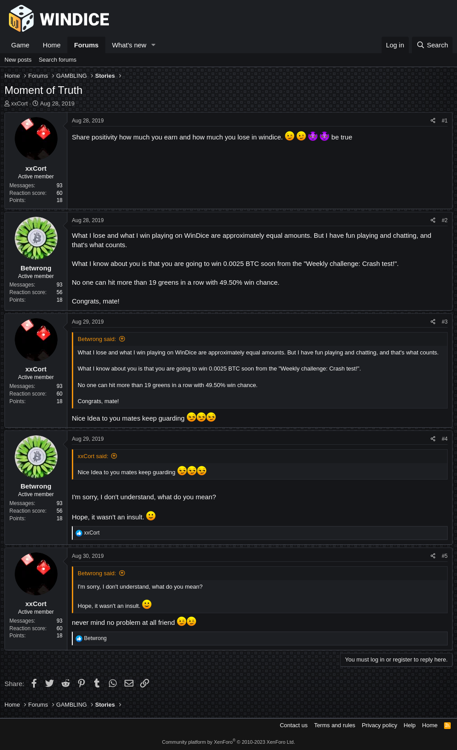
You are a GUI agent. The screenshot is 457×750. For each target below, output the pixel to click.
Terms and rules (334, 725)
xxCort (19, 103)
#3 (445, 322)
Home (52, 45)
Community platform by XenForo (228, 742)
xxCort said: (93, 456)
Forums (86, 45)
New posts (18, 59)
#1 (445, 121)
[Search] (432, 45)
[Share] (433, 121)
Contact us (293, 725)
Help (410, 725)
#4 (445, 439)
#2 (445, 220)
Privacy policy (379, 725)
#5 (445, 556)
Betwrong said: (97, 339)
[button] (153, 45)
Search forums (58, 59)
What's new (129, 45)
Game (20, 45)
